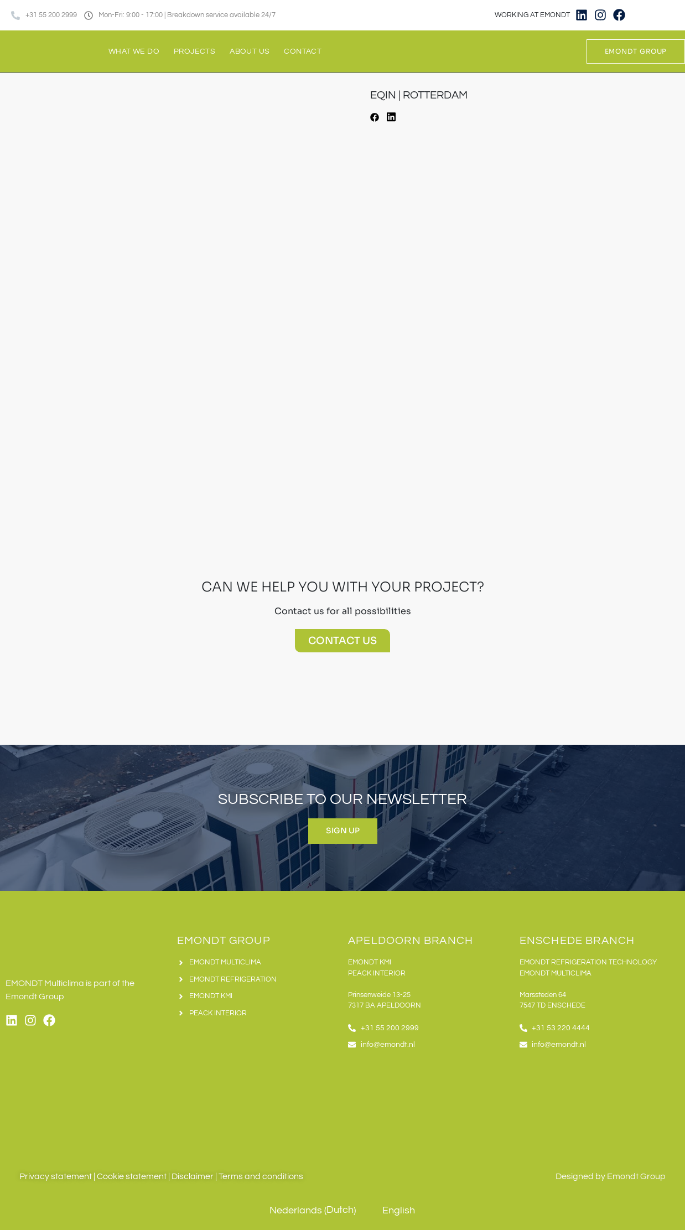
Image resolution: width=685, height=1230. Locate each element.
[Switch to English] (670, 15)
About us (249, 51)
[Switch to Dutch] (649, 15)
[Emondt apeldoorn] (428, 1105)
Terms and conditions (261, 1176)
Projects (194, 51)
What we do (133, 51)
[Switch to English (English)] (391, 1211)
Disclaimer (193, 1176)
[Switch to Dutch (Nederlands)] (304, 1211)
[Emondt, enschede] (600, 1105)
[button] (374, 119)
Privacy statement (55, 1176)
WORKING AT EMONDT (532, 15)
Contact (302, 51)
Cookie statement (132, 1176)
